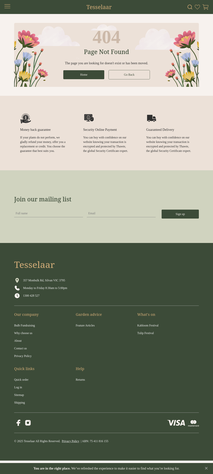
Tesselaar (99, 7)
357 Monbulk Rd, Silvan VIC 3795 (44, 280)
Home (83, 74)
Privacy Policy (70, 441)
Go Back (129, 74)
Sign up (180, 214)
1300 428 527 (31, 295)
